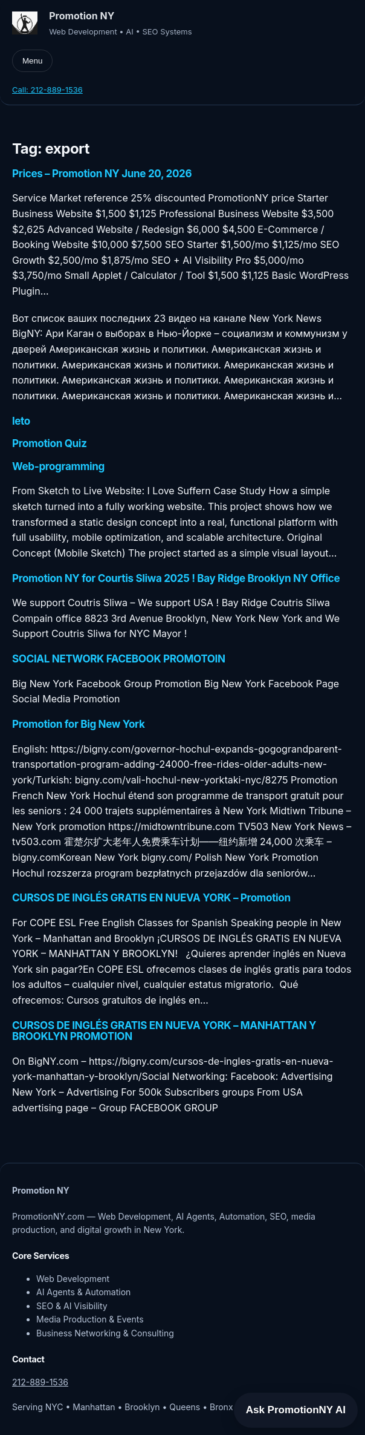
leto (21, 421)
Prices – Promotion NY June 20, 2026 (102, 173)
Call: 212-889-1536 (47, 89)
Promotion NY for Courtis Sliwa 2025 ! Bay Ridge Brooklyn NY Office (176, 578)
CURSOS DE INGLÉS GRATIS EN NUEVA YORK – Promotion (151, 897)
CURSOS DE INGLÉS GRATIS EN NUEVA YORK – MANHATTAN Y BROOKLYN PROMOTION (164, 1031)
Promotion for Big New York (78, 724)
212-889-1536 (40, 1382)
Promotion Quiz (49, 443)
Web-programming (58, 466)
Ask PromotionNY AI (296, 1410)
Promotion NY (81, 16)
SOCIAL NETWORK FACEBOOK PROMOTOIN (118, 658)
